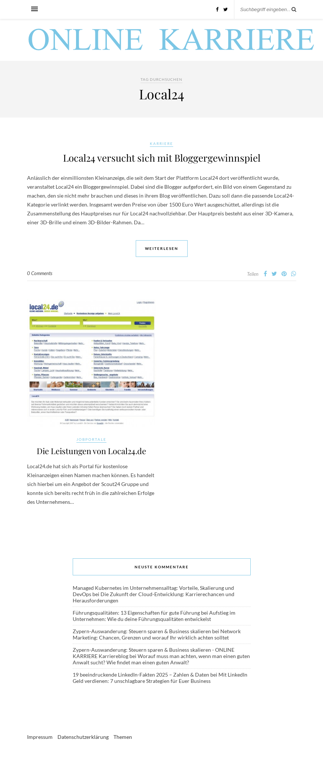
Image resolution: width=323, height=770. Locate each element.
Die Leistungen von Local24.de (91, 451)
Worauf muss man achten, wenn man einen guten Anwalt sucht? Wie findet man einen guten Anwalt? (161, 660)
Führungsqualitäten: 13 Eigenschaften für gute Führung (136, 613)
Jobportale (91, 439)
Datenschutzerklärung (83, 737)
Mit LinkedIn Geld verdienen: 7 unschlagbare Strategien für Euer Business (160, 678)
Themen (122, 737)
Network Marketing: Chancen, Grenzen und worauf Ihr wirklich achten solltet (157, 635)
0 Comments (39, 273)
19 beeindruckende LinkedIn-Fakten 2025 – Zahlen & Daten (141, 675)
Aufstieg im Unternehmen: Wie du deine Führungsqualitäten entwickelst (154, 616)
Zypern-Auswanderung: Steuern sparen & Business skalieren (142, 632)
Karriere (161, 143)
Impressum (40, 737)
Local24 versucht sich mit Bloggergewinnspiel (161, 157)
